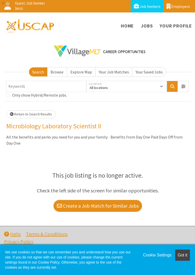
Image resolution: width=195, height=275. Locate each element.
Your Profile (176, 26)
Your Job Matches (114, 71)
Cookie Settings (157, 255)
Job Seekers (147, 6)
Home (127, 26)
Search (38, 71)
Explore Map (81, 71)
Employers (178, 6)
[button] (183, 86)
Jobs (147, 26)
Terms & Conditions (47, 234)
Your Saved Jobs (149, 71)
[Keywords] (46, 86)
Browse (57, 71)
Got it (182, 255)
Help (12, 234)
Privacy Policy (18, 241)
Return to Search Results (31, 114)
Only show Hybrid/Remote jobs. (39, 95)
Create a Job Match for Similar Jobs (98, 206)
